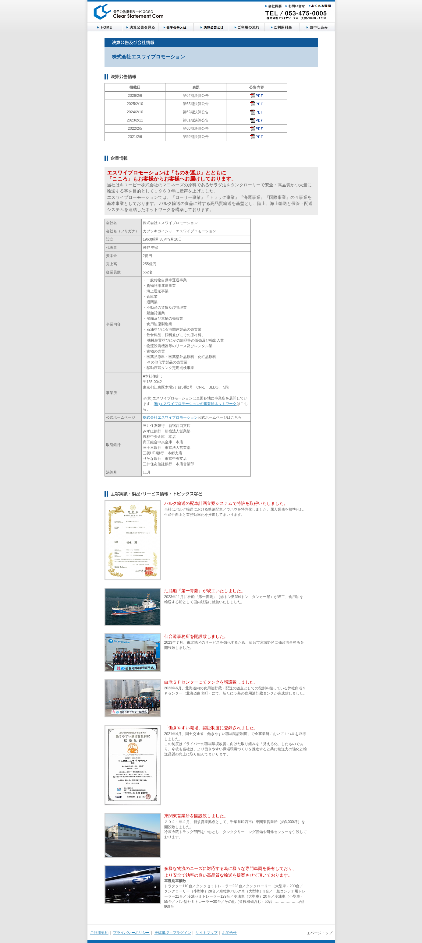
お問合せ (229, 933)
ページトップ (321, 933)
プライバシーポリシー (131, 933)
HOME (105, 27)
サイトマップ (207, 933)
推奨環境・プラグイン (172, 933)
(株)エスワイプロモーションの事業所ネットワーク (195, 404)
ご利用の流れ (246, 27)
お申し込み (317, 27)
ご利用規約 (99, 933)
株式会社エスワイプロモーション (170, 417)
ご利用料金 (282, 27)
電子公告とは (175, 27)
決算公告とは (211, 27)
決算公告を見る (140, 27)
